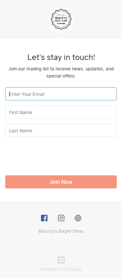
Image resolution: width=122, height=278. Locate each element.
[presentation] (54, 155)
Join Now (61, 182)
